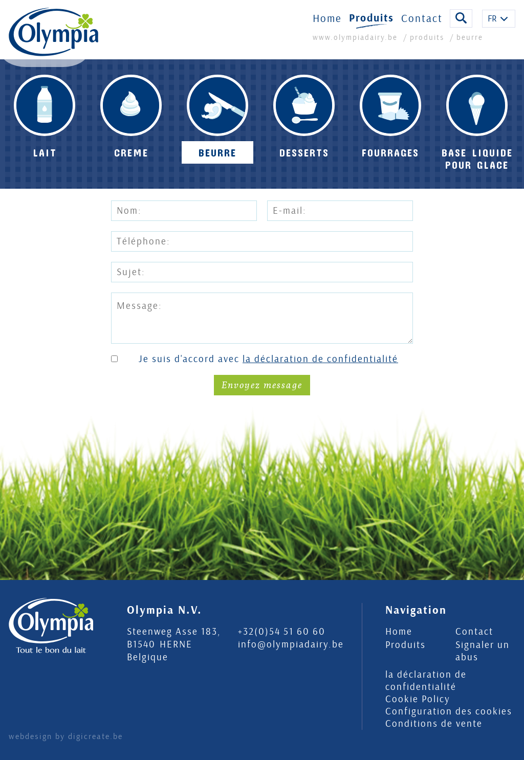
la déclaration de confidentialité (320, 359)
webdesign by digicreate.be (66, 736)
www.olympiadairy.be (357, 44)
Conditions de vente (434, 724)
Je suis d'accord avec (268, 359)
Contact (422, 24)
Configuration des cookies (448, 711)
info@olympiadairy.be (291, 644)
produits (427, 44)
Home (327, 24)
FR (492, 25)
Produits (371, 24)
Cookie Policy (417, 699)
